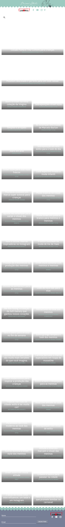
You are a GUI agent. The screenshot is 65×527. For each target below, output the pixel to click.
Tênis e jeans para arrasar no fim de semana (16, 334)
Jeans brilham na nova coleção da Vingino (16, 103)
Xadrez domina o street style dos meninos (17, 452)
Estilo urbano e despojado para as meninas (48, 382)
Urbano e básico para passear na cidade (48, 475)
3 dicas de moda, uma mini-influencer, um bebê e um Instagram (16, 497)
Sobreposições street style (48, 104)
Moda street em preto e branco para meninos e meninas (48, 218)
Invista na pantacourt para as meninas (16, 287)
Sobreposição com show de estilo (48, 427)
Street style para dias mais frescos (16, 171)
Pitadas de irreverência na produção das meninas (16, 264)
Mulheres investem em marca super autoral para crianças (17, 195)
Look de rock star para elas (48, 289)
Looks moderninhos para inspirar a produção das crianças (16, 381)
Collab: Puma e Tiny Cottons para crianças (32, 49)
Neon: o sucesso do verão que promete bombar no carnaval (48, 499)
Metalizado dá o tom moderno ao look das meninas (16, 426)
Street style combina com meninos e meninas (48, 264)
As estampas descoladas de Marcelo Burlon (48, 126)
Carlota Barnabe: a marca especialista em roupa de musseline (48, 358)
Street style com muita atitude (16, 473)
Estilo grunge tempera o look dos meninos (48, 336)
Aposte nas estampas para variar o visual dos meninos (16, 216)
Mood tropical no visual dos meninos (48, 194)
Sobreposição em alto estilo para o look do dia (48, 147)
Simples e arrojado (16, 127)
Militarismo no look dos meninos (48, 310)
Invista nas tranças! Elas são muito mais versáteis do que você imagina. (16, 358)
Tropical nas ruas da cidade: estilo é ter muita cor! (16, 404)
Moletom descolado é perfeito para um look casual (32, 81)
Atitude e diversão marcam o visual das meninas (48, 451)
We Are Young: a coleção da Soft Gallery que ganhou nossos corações (16, 311)
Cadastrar (42, 521)
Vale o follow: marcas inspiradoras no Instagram (16, 242)
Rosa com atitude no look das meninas (48, 404)
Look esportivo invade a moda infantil (48, 173)
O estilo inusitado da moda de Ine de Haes (48, 242)
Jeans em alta (17, 151)
